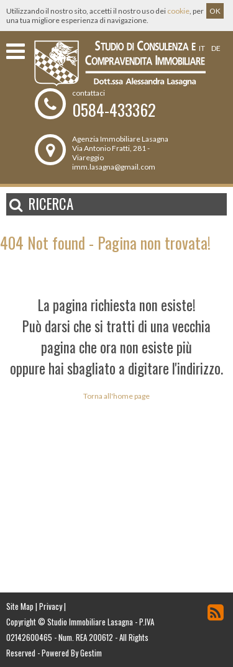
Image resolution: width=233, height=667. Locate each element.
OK (215, 11)
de (216, 48)
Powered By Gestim (72, 653)
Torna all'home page (116, 396)
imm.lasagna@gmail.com (113, 166)
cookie (178, 11)
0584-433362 (114, 110)
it (202, 48)
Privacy (50, 606)
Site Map (20, 606)
